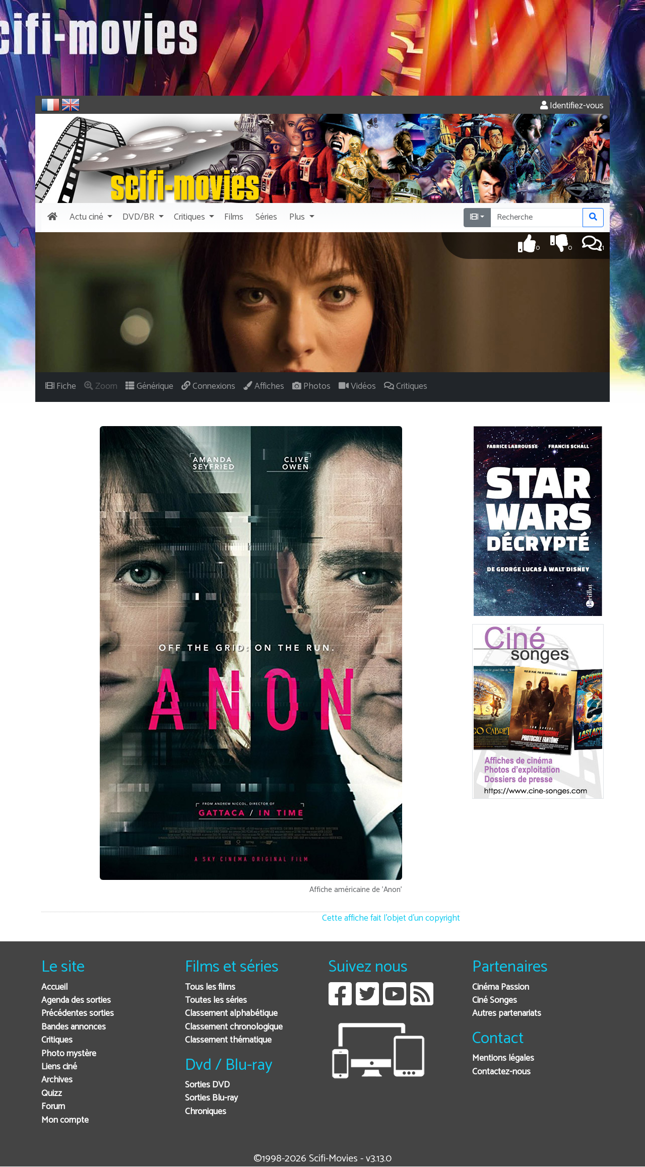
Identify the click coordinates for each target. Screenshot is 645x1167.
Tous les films (210, 987)
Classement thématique (228, 1040)
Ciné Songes (494, 1000)
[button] (89, 217)
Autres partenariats (506, 1013)
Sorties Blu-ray (211, 1098)
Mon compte (65, 1120)
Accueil (54, 987)
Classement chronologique (234, 1027)
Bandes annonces (73, 1027)
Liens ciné (59, 1067)
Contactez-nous (501, 1072)
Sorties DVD (207, 1085)
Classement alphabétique (231, 1013)
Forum (53, 1107)
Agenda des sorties (76, 1000)
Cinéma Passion (500, 987)
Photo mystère (68, 1054)
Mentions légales (503, 1058)
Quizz (51, 1093)
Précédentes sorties (77, 1013)
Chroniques (205, 1112)
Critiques (57, 1040)
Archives (57, 1080)
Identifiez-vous (572, 106)
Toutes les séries (216, 1000)
